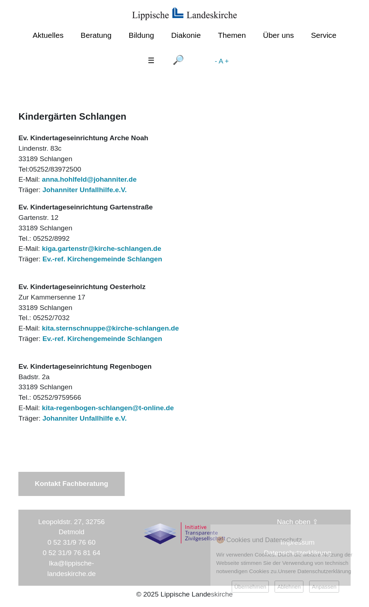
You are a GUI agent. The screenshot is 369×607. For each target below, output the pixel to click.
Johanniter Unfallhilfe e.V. (85, 418)
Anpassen (324, 587)
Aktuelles (48, 35)
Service (323, 35)
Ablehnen (289, 587)
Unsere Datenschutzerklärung (314, 571)
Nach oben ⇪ (297, 522)
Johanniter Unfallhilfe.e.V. (85, 190)
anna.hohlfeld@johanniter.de (89, 179)
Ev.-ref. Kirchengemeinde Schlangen (102, 259)
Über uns (278, 35)
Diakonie (186, 35)
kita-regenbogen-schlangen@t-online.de (108, 408)
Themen (232, 35)
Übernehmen (250, 587)
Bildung (141, 35)
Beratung (96, 35)
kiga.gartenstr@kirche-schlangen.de (100, 248)
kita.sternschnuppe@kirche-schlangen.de (110, 328)
